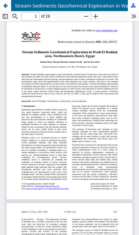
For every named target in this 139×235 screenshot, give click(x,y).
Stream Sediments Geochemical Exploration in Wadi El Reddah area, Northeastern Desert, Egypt (77, 5)
